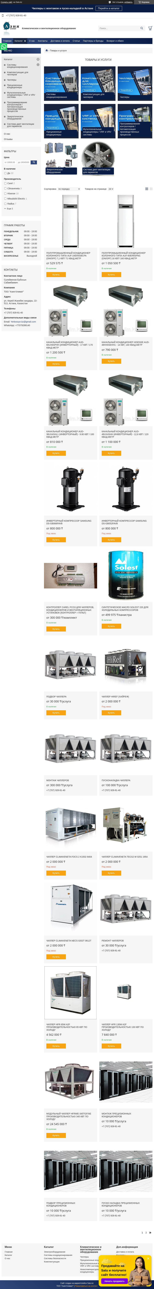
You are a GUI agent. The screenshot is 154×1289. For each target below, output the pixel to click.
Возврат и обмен (115, 41)
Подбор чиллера (56, 696)
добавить (128, 2)
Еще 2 (10, 208)
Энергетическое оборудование (15, 117)
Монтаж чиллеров (57, 780)
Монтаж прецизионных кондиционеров (116, 1115)
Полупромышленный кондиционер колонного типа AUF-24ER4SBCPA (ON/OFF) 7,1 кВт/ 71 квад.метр (68, 256)
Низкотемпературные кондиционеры (90, 1270)
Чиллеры (11, 80)
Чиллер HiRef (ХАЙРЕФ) (115, 696)
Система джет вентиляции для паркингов (20, 125)
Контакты (42, 41)
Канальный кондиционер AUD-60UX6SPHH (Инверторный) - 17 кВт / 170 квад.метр (69, 345)
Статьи (76, 41)
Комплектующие (52, 1262)
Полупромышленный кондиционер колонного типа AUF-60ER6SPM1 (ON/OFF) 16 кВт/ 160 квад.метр (124, 256)
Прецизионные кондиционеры (14, 86)
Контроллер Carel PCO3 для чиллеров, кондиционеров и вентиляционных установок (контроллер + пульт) (70, 610)
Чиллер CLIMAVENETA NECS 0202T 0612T (68, 940)
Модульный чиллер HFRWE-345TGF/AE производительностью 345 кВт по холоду (68, 1116)
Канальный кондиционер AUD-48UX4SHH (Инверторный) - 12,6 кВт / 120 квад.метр (125, 434)
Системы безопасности (55, 1258)
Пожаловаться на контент (86, 1286)
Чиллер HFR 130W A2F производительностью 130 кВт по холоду (123, 1027)
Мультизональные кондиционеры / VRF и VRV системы (21, 94)
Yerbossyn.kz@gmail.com (23, 321)
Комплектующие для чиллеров (17, 73)
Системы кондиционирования (17, 66)
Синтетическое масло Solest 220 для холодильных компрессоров (125, 608)
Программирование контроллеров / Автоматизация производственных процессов (17, 106)
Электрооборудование (54, 1252)
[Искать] (141, 28)
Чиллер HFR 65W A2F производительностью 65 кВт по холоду (66, 1027)
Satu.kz (90, 1283)
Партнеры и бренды (93, 41)
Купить (56, 274)
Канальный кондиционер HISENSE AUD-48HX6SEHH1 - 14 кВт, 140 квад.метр (125, 343)
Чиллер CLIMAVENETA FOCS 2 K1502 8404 (69, 857)
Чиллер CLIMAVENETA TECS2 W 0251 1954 (125, 857)
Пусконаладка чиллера (116, 780)
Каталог (19, 41)
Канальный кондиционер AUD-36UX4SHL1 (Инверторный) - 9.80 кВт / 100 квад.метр (70, 434)
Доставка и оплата (60, 41)
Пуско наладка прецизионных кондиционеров (121, 1204)
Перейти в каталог (109, 8)
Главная (7, 41)
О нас (32, 41)
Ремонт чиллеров (113, 940)
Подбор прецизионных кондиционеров (60, 1204)
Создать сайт (6, 2)
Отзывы (8, 139)
